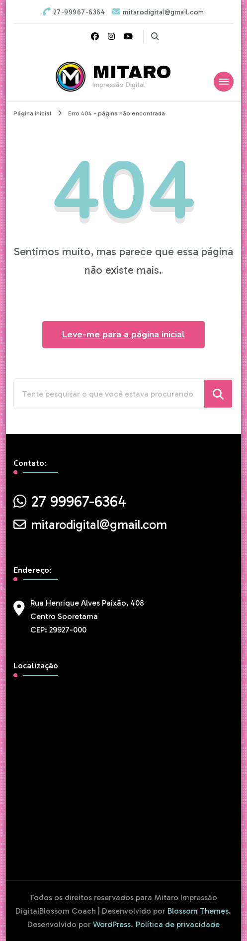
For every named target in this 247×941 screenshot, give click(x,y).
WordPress (112, 924)
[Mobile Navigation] (224, 82)
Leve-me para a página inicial (123, 334)
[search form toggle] (155, 36)
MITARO (131, 72)
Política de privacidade (178, 924)
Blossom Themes (198, 911)
